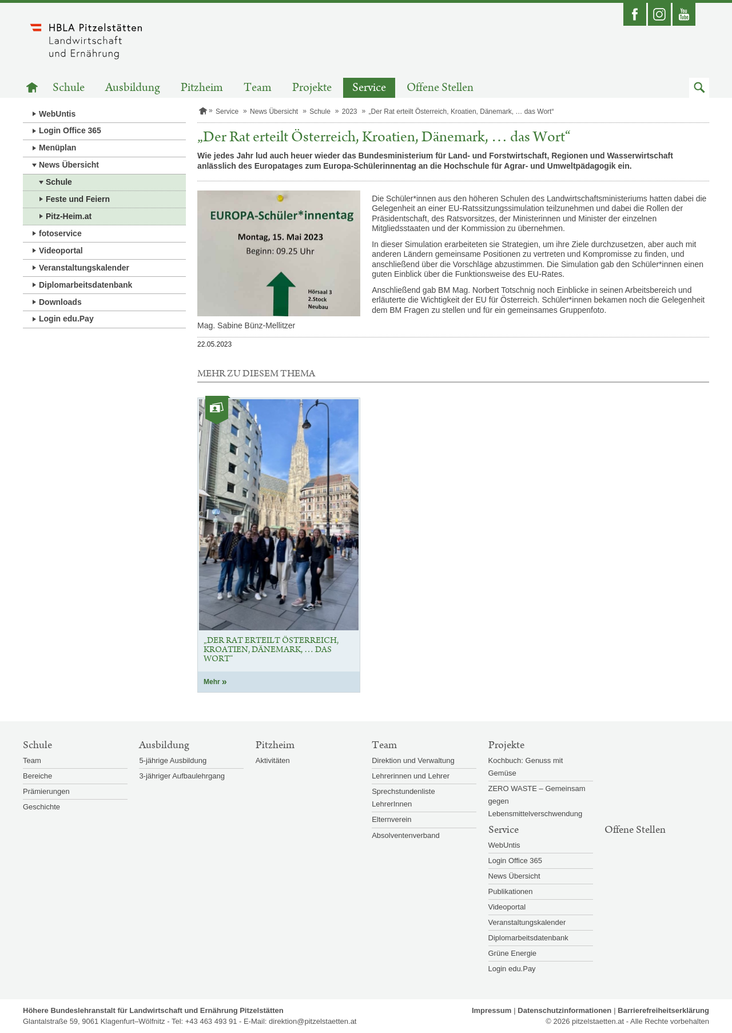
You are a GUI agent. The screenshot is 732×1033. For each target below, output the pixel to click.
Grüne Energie (512, 953)
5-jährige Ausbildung (172, 760)
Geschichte (41, 806)
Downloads (60, 302)
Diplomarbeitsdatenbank (85, 284)
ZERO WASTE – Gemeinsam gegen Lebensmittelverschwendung (537, 801)
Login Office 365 (70, 130)
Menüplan (57, 147)
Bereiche (37, 776)
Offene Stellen (440, 88)
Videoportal (61, 250)
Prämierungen (46, 791)
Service (369, 88)
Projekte (312, 88)
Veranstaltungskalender (84, 267)
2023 (349, 112)
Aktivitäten (273, 760)
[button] (699, 88)
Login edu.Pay (66, 318)
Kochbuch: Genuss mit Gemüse (525, 766)
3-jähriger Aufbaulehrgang (182, 776)
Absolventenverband (406, 835)
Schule (69, 88)
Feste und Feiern (78, 199)
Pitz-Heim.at (69, 216)
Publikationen (510, 891)
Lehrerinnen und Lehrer (410, 776)
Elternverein (391, 819)
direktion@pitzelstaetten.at (312, 1021)
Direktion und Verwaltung (413, 760)
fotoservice (60, 233)
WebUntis (57, 113)
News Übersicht (69, 164)
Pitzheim (202, 88)
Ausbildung (132, 88)
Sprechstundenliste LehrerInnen (403, 797)
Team (258, 88)
